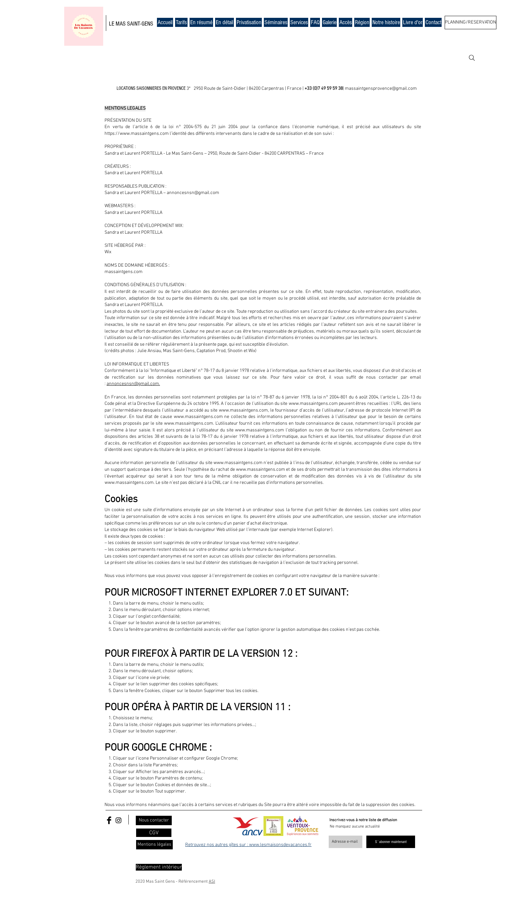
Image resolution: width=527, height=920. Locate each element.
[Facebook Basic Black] (109, 820)
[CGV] (153, 833)
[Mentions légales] (154, 844)
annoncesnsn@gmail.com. (133, 384)
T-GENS (145, 23)
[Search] (472, 58)
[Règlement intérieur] (159, 867)
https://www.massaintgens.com (137, 134)
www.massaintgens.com (313, 404)
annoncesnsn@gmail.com (193, 193)
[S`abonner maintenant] (390, 842)
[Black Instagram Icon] (118, 820)
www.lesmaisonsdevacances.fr (280, 845)
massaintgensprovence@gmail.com (381, 88)
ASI (212, 881)
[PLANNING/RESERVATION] (470, 22)
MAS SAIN (125, 23)
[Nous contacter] (154, 820)
